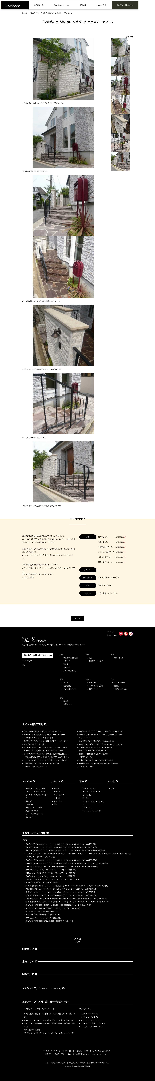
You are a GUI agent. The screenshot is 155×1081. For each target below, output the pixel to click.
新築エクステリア (32, 811)
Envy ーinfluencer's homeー (89, 738)
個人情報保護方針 (79, 1054)
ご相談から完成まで (84, 1051)
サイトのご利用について (101, 1051)
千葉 (87, 655)
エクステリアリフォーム (34, 814)
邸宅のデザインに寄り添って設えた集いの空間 (96, 760)
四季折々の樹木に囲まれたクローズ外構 (93, 754)
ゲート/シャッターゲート (91, 792)
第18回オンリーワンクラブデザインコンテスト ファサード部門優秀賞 (51, 876)
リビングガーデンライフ (89, 1014)
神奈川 (88, 679)
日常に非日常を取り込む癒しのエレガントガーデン (42, 731)
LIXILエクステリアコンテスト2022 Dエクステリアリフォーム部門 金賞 (52, 879)
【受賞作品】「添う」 (87, 767)
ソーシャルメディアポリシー (97, 1054)
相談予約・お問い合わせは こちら (38, 655)
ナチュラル (58, 792)
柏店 (90, 658)
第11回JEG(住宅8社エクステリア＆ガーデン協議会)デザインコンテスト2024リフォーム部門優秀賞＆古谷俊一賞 (65, 850)
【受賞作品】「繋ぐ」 (87, 757)
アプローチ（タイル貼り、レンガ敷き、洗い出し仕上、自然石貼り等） (49, 1020)
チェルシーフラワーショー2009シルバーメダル (42, 911)
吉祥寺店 (66, 667)
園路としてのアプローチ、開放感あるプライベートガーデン (45, 741)
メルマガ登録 (101, 5)
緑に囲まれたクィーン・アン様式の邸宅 (38, 738)
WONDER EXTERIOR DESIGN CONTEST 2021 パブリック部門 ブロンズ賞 (53, 908)
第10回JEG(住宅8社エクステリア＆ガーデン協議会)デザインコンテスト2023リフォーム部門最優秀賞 (61, 860)
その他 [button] (113, 781)
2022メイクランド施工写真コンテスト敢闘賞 (42, 882)
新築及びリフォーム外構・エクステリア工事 (38, 1009)
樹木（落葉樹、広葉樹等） (33, 1030)
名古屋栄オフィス (69, 689)
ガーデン (85, 798)
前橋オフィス (119, 658)
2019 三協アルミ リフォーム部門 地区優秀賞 (43, 918)
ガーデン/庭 (86, 795)
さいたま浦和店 (119, 683)
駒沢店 (65, 664)
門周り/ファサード (89, 788)
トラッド (57, 798)
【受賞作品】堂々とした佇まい (35, 767)
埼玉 (112, 679)
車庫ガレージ (87, 808)
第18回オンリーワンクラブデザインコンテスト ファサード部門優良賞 (51, 870)
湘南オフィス (93, 689)
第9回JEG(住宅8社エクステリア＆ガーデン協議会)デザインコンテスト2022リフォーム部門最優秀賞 (61, 889)
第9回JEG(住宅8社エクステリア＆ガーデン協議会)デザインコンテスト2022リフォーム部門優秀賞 (60, 892)
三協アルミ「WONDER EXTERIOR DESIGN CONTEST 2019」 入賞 (49, 921)
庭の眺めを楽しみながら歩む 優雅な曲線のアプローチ (98, 763)
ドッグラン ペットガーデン (92, 811)
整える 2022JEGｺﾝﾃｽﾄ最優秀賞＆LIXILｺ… (94, 751)
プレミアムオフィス (70, 658)
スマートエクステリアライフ (91, 1020)
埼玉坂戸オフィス (120, 689)
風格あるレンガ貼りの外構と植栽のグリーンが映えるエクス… (101, 744)
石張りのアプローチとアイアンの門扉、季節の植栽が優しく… (46, 754)
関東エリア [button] (29, 949)
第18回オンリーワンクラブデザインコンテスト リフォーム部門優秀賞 (51, 873)
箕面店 (65, 701)
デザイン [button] (57, 781)
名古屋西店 (67, 686)
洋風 (55, 804)
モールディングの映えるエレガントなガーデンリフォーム (44, 735)
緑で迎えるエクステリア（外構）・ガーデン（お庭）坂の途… (101, 731)
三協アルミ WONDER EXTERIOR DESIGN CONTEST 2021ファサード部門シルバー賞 (58, 905)
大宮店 (116, 686)
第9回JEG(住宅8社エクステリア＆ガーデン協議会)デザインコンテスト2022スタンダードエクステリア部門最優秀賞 (67, 886)
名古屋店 (66, 683)
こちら (124, 537)
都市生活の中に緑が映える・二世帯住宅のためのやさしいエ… (101, 735)
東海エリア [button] (29, 961)
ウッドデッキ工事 (85, 1009)
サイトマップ (27, 661)
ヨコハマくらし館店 (96, 686)
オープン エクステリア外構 (35, 788)
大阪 (61, 698)
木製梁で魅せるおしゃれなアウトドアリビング (96, 747)
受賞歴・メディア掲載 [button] (35, 833)
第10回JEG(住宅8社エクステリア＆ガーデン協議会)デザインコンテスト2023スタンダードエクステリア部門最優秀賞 (67, 863)
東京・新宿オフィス (70, 671)
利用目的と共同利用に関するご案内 (58, 1054)
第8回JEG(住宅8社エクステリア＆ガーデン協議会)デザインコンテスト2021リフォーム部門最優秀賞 (61, 895)
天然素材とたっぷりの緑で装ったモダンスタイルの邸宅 (44, 751)
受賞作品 (29, 801)
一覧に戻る (78, 618)
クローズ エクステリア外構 (35, 792)
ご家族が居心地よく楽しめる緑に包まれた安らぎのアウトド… (46, 757)
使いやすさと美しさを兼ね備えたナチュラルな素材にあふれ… (46, 747)
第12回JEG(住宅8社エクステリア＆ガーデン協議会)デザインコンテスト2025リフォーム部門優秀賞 (61, 844)
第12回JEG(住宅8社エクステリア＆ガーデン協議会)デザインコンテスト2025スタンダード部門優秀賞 (61, 847)
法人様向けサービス (61, 5)
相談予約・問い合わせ (125, 5)
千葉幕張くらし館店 (96, 661)
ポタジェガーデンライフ (89, 1017)
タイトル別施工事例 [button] (34, 724)
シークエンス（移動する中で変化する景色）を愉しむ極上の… (46, 760)
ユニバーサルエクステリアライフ (93, 1023)
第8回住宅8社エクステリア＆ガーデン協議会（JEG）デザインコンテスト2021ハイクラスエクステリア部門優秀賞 (66, 898)
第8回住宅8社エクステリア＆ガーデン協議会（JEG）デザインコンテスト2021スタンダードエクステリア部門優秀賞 (67, 902)
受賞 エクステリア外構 (34, 808)
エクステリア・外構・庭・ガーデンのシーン (45, 1001)
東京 (61, 655)
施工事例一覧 (39, 5)
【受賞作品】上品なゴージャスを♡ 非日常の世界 (42, 763)
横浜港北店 (93, 683)
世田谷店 (66, 661)
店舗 (112, 788)
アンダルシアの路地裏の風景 (34, 744)
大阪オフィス (68, 704)
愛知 (61, 679)
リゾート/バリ (59, 795)
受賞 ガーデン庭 (31, 817)
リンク (24, 665)
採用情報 (83, 5)
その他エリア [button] (43, 988)
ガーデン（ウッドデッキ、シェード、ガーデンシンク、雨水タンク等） (49, 1033)
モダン (56, 788)
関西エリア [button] (29, 974)
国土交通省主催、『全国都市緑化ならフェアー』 (43, 915)
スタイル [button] (28, 781)
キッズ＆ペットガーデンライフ (92, 1027)
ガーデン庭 (30, 804)
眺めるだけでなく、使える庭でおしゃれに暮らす (96, 741)
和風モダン (58, 801)
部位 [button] (83, 781)
